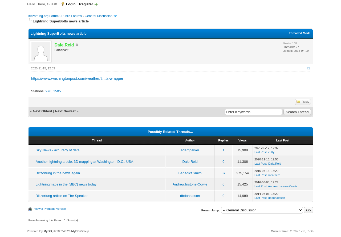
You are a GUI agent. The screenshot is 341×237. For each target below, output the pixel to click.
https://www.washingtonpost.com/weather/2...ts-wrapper (77, 78)
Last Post (260, 152)
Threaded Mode (299, 33)
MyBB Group (80, 231)
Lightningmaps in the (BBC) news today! (67, 184)
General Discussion (98, 16)
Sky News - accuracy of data (58, 150)
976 (48, 91)
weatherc (274, 175)
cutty (271, 152)
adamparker (190, 150)
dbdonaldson (190, 196)
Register (86, 4)
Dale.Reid (190, 162)
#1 (308, 68)
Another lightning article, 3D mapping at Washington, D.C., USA (84, 162)
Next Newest (65, 111)
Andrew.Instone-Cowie (190, 184)
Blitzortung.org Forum (43, 16)
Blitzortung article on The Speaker (62, 196)
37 (223, 173)
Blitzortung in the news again (58, 173)
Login (70, 4)
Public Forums (72, 16)
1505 (57, 91)
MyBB (47, 231)
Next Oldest (42, 111)
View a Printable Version (50, 208)
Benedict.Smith (189, 173)
